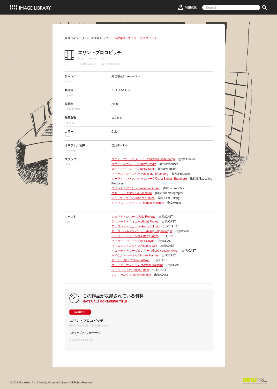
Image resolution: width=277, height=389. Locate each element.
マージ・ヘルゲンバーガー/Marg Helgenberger (142, 231)
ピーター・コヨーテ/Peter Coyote (133, 241)
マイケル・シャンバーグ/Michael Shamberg (140, 173)
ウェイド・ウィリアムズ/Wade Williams (137, 265)
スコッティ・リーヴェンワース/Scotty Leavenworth (145, 250)
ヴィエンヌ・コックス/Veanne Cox (134, 245)
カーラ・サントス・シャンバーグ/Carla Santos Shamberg (149, 178)
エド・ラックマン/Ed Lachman (132, 193)
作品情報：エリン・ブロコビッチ (135, 38)
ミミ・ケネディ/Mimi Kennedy (131, 275)
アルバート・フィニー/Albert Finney (135, 221)
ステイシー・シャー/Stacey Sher (133, 169)
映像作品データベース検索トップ (86, 38)
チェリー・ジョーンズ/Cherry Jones (135, 236)
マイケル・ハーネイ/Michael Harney (135, 255)
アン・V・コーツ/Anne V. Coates (133, 198)
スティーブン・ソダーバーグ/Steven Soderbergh (143, 159)
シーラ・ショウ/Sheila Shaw (130, 270)
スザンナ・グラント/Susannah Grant (136, 188)
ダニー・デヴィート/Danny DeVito (134, 164)
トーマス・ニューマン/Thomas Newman (138, 203)
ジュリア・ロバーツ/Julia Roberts (133, 216)
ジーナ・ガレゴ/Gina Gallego (131, 260)
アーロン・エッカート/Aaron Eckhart (136, 226)
